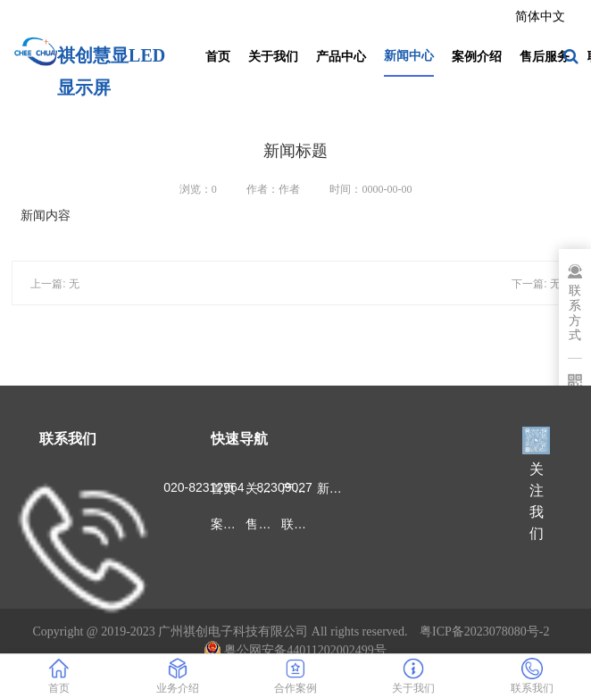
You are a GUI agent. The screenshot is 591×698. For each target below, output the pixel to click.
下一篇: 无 (536, 284)
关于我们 (273, 56)
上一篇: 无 (54, 284)
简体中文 (540, 16)
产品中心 (341, 56)
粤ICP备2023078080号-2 (484, 631)
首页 (217, 56)
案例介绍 (477, 56)
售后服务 (545, 56)
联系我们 (299, 524)
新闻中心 (409, 55)
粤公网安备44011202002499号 (295, 650)
